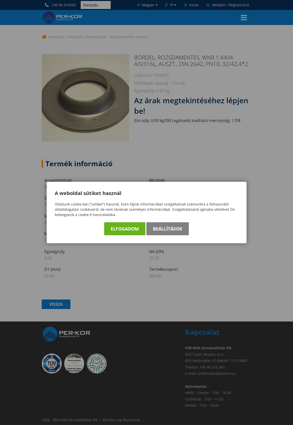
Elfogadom (125, 229)
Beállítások (167, 229)
